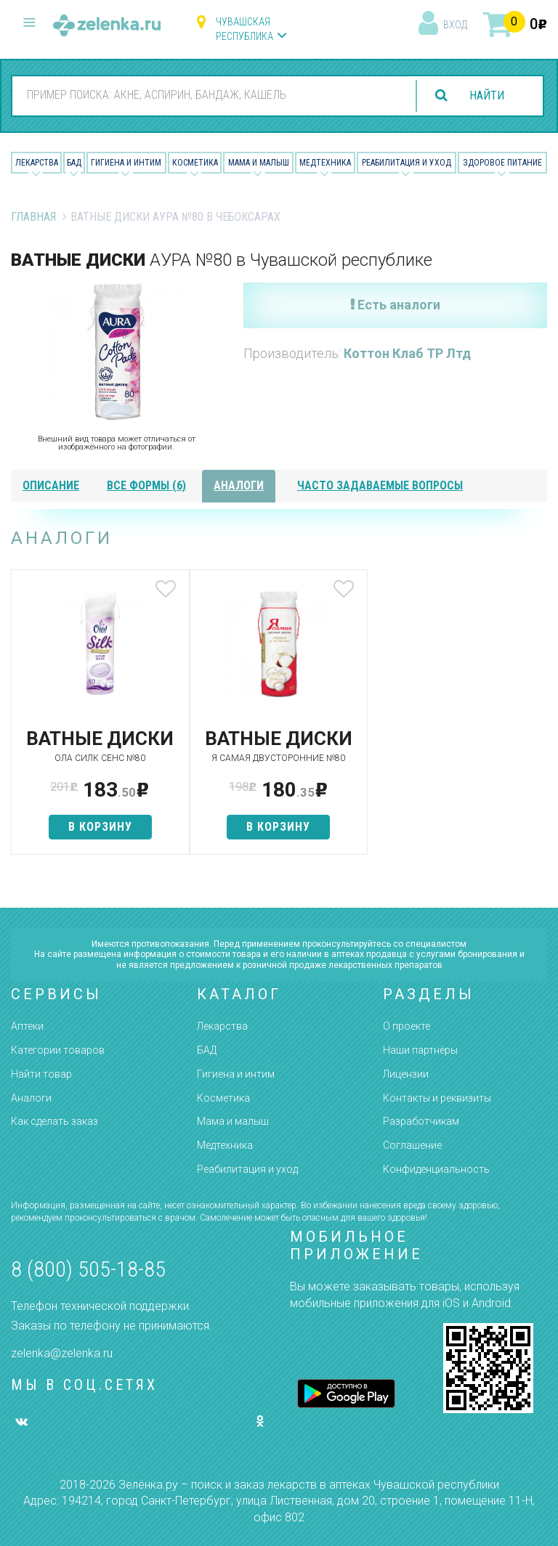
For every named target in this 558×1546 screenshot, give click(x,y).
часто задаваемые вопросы (380, 485)
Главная (33, 217)
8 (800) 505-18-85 (88, 1269)
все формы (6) (146, 485)
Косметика (195, 163)
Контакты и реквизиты (437, 1098)
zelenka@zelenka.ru (62, 1353)
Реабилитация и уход (406, 163)
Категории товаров (58, 1050)
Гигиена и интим (236, 1074)
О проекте (406, 1026)
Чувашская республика (244, 29)
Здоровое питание (502, 163)
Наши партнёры (420, 1050)
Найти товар (41, 1074)
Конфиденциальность (436, 1169)
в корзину (100, 827)
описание (51, 485)
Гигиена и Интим (126, 163)
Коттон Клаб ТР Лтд (407, 353)
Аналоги (31, 1098)
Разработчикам (421, 1121)
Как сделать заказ (54, 1121)
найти (486, 95)
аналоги (239, 485)
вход (455, 24)
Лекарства (36, 163)
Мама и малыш (258, 163)
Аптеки (27, 1026)
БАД (74, 163)
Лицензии (406, 1074)
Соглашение (412, 1145)
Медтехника (325, 163)
